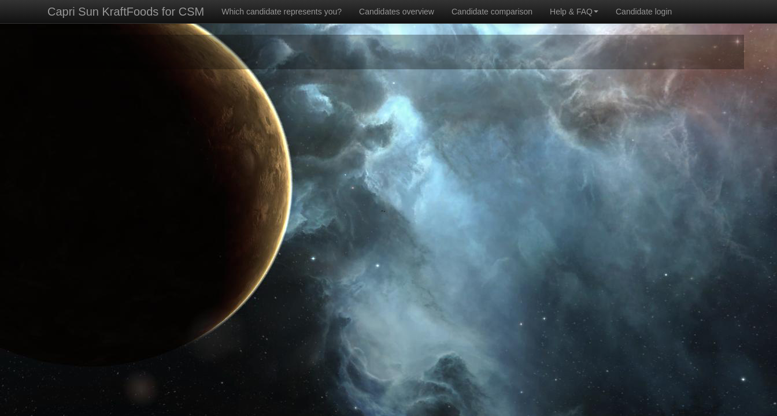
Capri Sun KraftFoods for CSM (125, 11)
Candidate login (644, 11)
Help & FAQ (574, 11)
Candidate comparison (492, 11)
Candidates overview (396, 11)
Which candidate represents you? (281, 11)
